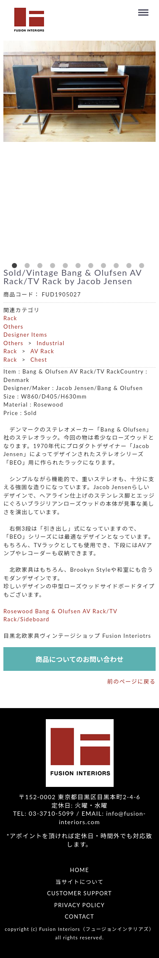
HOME (79, 870)
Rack (10, 318)
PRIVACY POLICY (79, 905)
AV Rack (42, 351)
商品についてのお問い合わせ (80, 659)
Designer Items (25, 334)
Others (13, 326)
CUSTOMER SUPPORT (79, 893)
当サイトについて (79, 881)
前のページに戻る (131, 681)
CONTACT (80, 916)
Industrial (50, 343)
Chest (39, 359)
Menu (145, 8)
